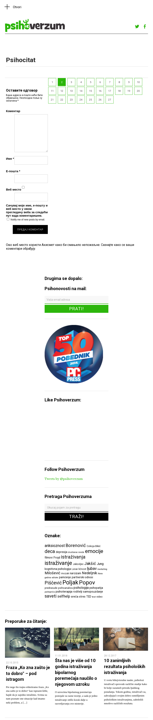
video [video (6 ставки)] (99, 596)
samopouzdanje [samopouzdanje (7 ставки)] (93, 591)
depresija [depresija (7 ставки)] (61, 552)
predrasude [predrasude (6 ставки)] (51, 587)
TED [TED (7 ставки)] (88, 596)
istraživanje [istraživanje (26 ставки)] (58, 563)
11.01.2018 (61, 655)
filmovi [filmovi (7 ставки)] (49, 557)
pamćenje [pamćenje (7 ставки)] (65, 577)
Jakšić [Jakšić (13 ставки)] (90, 563)
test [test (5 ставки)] (94, 597)
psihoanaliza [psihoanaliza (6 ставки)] (65, 587)
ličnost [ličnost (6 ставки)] (82, 568)
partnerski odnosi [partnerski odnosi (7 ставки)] (82, 577)
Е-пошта (13, 171)
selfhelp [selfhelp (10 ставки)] (63, 596)
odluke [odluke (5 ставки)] (55, 577)
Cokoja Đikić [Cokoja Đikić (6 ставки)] (94, 546)
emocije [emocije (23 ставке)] (94, 551)
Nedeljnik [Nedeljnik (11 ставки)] (89, 573)
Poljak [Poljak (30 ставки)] (70, 582)
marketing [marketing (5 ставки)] (102, 569)
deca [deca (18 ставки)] (50, 551)
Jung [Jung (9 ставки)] (100, 564)
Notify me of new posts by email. (28, 219)
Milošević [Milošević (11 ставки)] (52, 573)
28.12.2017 (110, 655)
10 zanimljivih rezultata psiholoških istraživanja (124, 666)
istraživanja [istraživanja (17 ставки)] (73, 557)
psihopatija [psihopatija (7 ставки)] (96, 587)
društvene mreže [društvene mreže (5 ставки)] (76, 552)
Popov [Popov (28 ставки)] (87, 582)
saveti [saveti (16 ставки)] (51, 596)
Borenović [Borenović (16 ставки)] (76, 545)
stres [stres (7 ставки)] (82, 596)
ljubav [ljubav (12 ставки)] (92, 568)
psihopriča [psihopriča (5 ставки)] (50, 592)
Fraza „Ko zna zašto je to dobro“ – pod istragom (28, 673)
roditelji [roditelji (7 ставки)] (77, 591)
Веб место (13, 189)
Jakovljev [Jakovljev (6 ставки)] (78, 563)
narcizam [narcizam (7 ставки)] (75, 573)
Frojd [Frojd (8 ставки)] (56, 557)
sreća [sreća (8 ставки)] (74, 596)
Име (10, 158)
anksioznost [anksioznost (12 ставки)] (55, 545)
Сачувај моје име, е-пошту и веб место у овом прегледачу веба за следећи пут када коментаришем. (27, 210)
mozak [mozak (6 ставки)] (65, 573)
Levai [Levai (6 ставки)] (75, 568)
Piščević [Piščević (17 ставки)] (53, 583)
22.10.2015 (12, 662)
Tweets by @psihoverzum (64, 479)
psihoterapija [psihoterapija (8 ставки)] (64, 591)
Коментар (13, 111)
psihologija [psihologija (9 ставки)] (81, 588)
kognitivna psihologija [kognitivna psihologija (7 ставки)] (58, 568)
